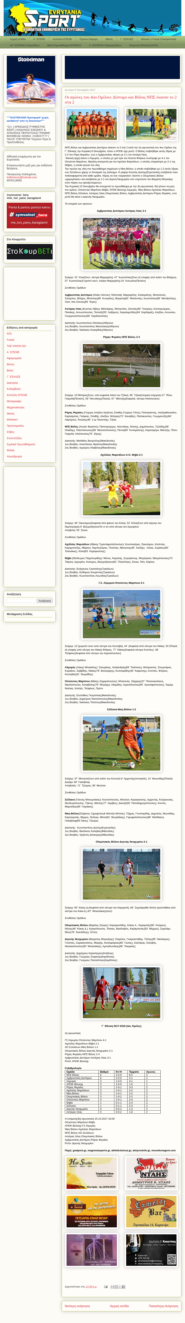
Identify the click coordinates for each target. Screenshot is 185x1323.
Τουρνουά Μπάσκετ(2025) (143, 45)
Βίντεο (10, 364)
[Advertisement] (31, 293)
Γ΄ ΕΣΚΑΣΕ (127, 39)
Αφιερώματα (14, 358)
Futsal (10, 339)
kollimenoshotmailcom (22, 177)
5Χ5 (9, 333)
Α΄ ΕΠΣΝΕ (39, 39)
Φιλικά (10, 450)
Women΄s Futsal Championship (158, 39)
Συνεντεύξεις (14, 438)
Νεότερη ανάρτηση (77, 1306)
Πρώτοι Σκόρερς (89, 39)
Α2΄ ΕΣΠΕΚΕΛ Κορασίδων (25, 45)
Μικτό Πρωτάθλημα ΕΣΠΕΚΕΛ (64, 45)
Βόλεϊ (10, 370)
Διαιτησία (12, 382)
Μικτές (109, 39)
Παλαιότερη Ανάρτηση (163, 1306)
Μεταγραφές (14, 401)
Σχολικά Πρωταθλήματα (21, 444)
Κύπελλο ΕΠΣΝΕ (62, 39)
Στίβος (10, 431)
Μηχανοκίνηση (15, 407)
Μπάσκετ (12, 419)
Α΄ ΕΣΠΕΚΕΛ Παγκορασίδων (105, 45)
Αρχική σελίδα (18, 39)
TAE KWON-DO (16, 346)
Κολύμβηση (14, 388)
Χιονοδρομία (14, 456)
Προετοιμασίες (15, 425)
